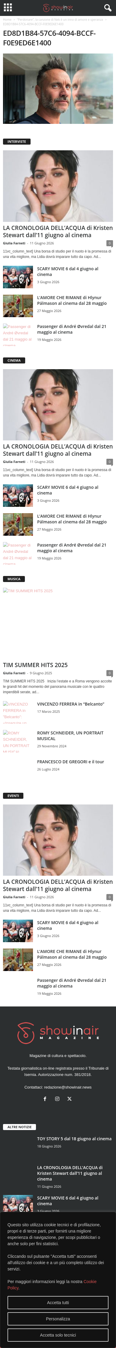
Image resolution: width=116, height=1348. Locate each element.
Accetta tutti (58, 1302)
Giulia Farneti (14, 243)
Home (7, 19)
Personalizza (58, 1318)
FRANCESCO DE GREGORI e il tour (70, 761)
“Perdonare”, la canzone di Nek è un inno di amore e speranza (60, 19)
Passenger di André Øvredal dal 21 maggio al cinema (71, 329)
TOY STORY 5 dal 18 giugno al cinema (74, 1138)
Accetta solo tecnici (58, 1335)
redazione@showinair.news (67, 1087)
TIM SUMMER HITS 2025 (35, 665)
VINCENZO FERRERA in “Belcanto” (70, 704)
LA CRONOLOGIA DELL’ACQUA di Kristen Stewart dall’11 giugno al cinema (58, 231)
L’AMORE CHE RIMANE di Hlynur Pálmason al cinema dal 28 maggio (72, 300)
